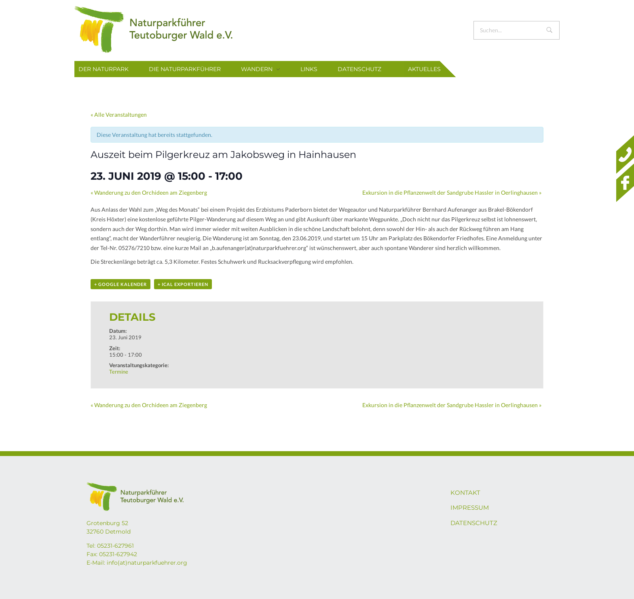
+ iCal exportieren (183, 284)
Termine (118, 371)
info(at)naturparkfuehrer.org (147, 562)
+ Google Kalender (120, 284)
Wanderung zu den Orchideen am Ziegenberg (149, 192)
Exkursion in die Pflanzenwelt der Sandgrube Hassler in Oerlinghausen (451, 192)
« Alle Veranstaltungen (119, 114)
